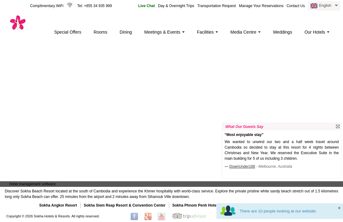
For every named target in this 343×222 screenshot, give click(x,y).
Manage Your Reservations (261, 6)
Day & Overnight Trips (176, 6)
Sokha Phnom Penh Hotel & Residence (206, 205)
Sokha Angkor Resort (58, 205)
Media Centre (245, 32)
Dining (126, 32)
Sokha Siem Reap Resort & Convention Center (124, 205)
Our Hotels (316, 32)
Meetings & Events (164, 32)
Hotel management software (32, 184)
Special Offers (68, 32)
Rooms (100, 32)
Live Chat (146, 6)
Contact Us (296, 6)
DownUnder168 (242, 166)
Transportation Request (216, 6)
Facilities (207, 32)
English (323, 6)
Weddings (282, 32)
